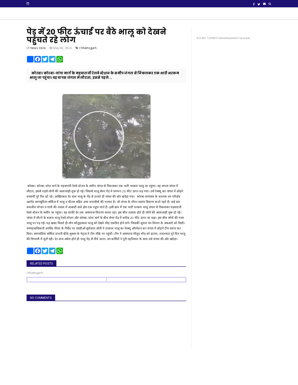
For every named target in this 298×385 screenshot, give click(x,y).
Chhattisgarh (87, 48)
